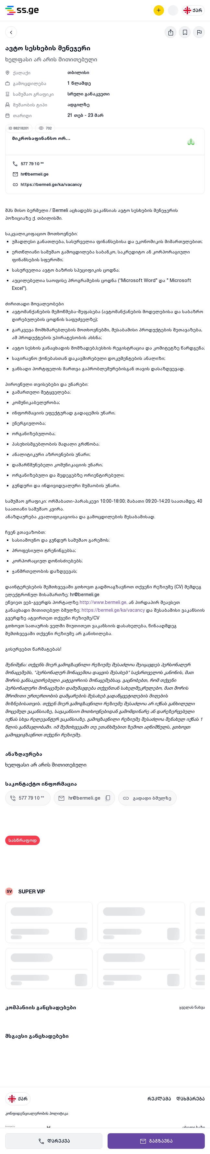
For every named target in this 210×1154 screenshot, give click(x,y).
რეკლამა (159, 1098)
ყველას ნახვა (192, 1007)
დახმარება (190, 1098)
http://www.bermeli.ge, (103, 602)
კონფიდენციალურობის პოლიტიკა (36, 1113)
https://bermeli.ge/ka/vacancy (113, 610)
